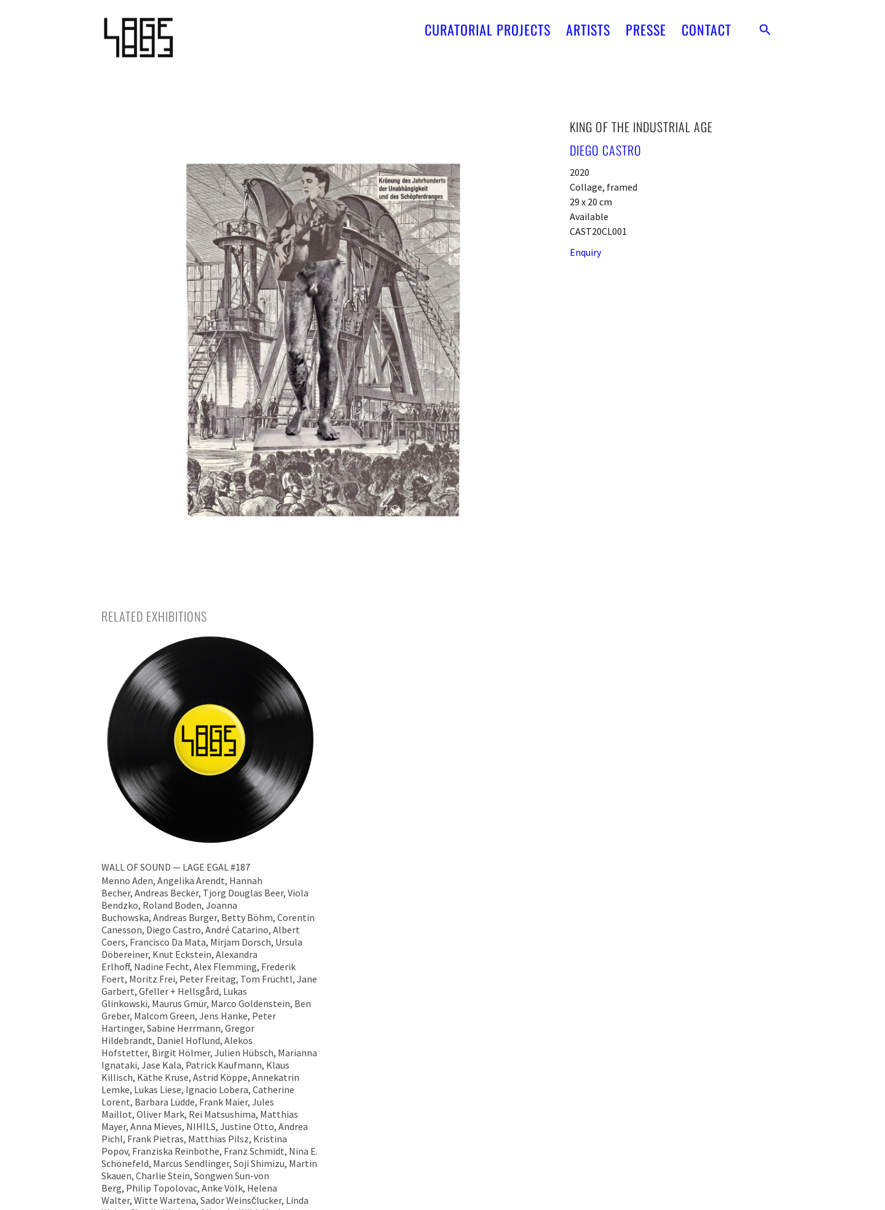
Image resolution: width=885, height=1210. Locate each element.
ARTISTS (588, 24)
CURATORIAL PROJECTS (488, 24)
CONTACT (706, 24)
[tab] (154, 616)
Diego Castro (606, 150)
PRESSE (646, 24)
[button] (765, 24)
